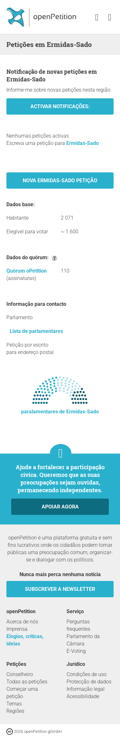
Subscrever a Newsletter (60, 589)
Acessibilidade (83, 696)
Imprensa (17, 629)
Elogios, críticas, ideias (25, 640)
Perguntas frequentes (78, 625)
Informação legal (86, 689)
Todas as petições (26, 682)
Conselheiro (19, 674)
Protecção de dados (89, 682)
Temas (14, 704)
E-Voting (76, 651)
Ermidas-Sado (82, 143)
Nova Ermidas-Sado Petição (60, 180)
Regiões (15, 711)
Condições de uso (87, 674)
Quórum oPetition (26, 271)
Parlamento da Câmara (83, 640)
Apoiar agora (60, 507)
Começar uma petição (22, 692)
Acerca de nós (22, 622)
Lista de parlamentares (36, 331)
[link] (109, 17)
